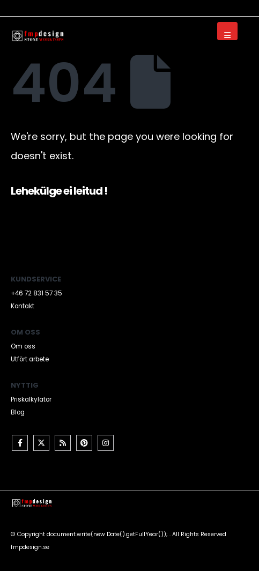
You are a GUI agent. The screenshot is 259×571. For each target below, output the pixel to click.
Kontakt (22, 306)
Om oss (23, 346)
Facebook (20, 443)
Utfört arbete (30, 359)
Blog (18, 412)
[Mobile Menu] (227, 31)
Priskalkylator (31, 399)
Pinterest (84, 443)
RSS (63, 443)
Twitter (41, 443)
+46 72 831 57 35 (36, 293)
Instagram (106, 443)
